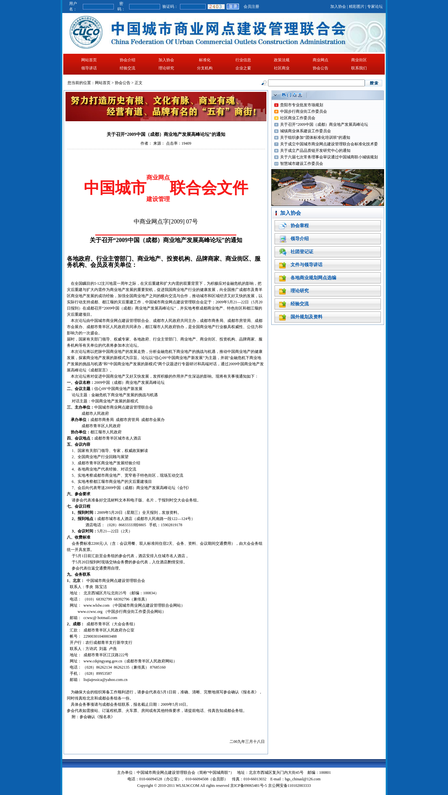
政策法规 (282, 60)
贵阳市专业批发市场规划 (301, 105)
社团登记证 (302, 251)
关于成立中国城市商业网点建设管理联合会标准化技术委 (329, 144)
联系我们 (359, 68)
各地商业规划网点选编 (313, 277)
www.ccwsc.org (90, 611)
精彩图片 (357, 6)
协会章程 (300, 225)
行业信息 (243, 60)
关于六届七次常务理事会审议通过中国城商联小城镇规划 (329, 157)
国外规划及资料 (306, 316)
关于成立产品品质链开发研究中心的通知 (315, 150)
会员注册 (251, 6)
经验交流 (127, 68)
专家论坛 (375, 6)
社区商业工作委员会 (297, 118)
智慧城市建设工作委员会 (301, 163)
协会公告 (320, 68)
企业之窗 (243, 68)
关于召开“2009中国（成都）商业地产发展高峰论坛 (324, 124)
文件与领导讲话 (306, 264)
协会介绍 (127, 60)
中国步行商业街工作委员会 (303, 111)
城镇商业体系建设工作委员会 (305, 131)
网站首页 (89, 60)
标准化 (205, 60)
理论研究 (166, 68)
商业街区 (359, 60)
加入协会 (338, 6)
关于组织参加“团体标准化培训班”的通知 (315, 137)
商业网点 (320, 60)
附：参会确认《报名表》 (93, 717)
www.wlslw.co (94, 605)
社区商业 (282, 68)
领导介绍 (300, 238)
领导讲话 (89, 68)
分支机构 (205, 68)
